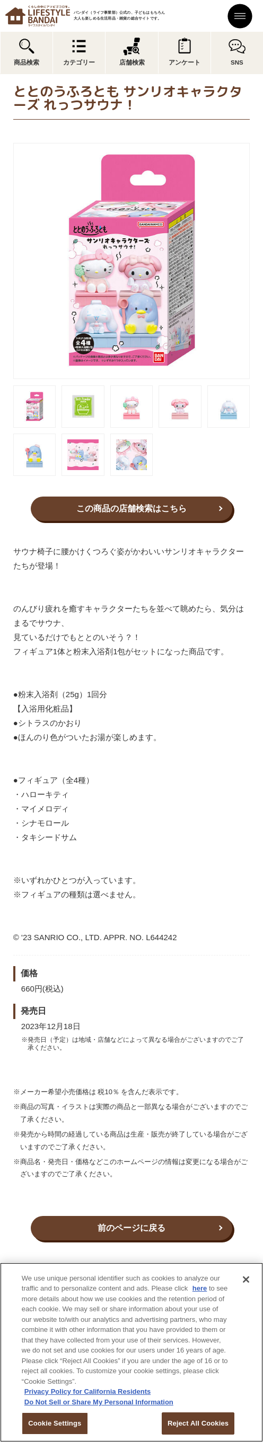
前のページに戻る (131, 1227)
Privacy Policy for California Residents (87, 1391)
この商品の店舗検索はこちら (131, 508)
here (199, 1288)
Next (257, 261)
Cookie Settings (54, 1423)
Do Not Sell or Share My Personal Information (98, 1402)
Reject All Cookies (198, 1423)
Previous (6, 261)
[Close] (246, 1279)
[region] (131, 1352)
